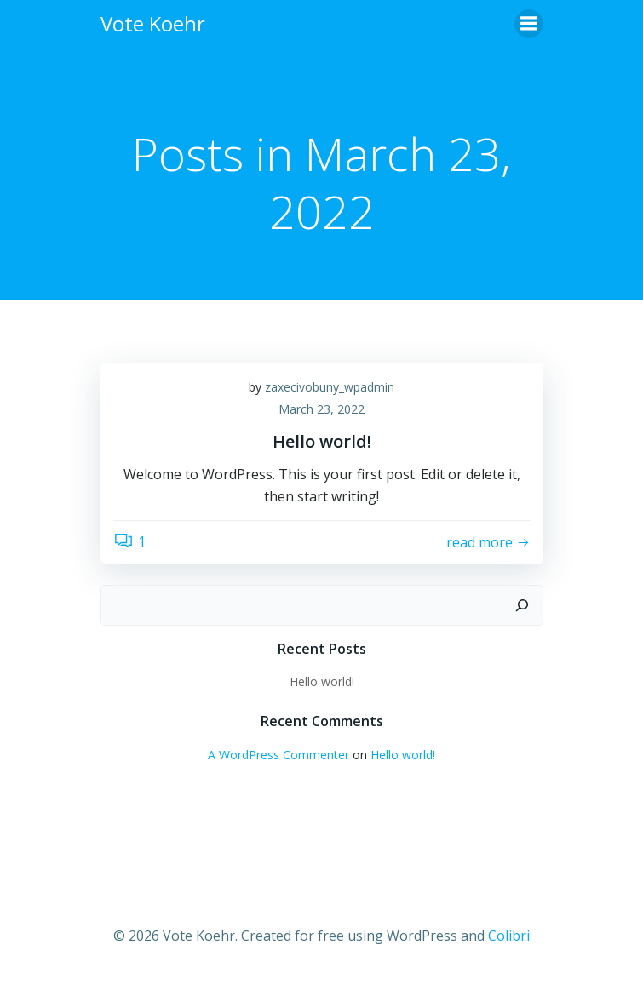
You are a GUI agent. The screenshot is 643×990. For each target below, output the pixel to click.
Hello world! (322, 681)
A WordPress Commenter (278, 755)
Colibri (509, 935)
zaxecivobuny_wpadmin (329, 387)
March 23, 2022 (321, 409)
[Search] (522, 605)
